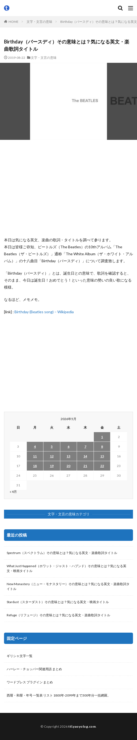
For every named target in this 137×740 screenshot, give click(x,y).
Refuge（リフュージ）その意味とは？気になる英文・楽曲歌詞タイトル (58, 615)
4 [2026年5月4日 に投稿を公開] (35, 446)
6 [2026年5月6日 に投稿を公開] (68, 446)
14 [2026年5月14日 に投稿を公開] (85, 456)
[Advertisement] (68, 188)
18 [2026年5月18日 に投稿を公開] (35, 466)
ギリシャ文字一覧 (19, 656)
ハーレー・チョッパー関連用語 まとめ (34, 669)
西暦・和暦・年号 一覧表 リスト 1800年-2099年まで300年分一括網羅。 (58, 695)
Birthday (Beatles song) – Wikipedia (44, 311)
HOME (13, 22)
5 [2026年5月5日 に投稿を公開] (52, 446)
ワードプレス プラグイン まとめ (30, 682)
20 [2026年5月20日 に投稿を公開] (68, 466)
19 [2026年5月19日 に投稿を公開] (52, 466)
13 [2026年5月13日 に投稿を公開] (68, 456)
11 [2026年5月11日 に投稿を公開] (35, 456)
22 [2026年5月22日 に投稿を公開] (102, 466)
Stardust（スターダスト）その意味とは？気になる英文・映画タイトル (58, 602)
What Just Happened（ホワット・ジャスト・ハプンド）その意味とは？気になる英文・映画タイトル (66, 568)
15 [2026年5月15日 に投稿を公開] (102, 456)
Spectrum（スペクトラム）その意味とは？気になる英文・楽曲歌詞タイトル (62, 553)
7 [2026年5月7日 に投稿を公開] (85, 446)
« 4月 (13, 492)
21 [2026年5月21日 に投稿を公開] (85, 466)
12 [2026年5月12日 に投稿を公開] (52, 456)
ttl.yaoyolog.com (82, 726)
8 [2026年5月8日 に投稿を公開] (102, 446)
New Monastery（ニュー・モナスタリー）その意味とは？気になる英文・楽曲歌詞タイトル (68, 586)
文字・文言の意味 (39, 22)
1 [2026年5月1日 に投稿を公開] (102, 437)
